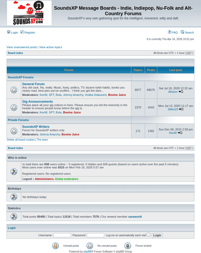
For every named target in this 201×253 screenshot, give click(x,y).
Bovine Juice (117, 94)
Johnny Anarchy (73, 94)
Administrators (44, 179)
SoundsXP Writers (35, 127)
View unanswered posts (22, 47)
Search (187, 32)
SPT (51, 94)
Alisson (172, 91)
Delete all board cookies (21, 139)
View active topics (50, 47)
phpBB (87, 251)
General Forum (33, 84)
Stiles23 (173, 109)
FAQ (173, 32)
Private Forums (18, 120)
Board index (15, 53)
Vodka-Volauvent (96, 94)
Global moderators (66, 179)
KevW (43, 94)
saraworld (135, 216)
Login (12, 32)
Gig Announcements (37, 101)
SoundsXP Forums (21, 77)
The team (42, 139)
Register (27, 32)
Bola (59, 94)
